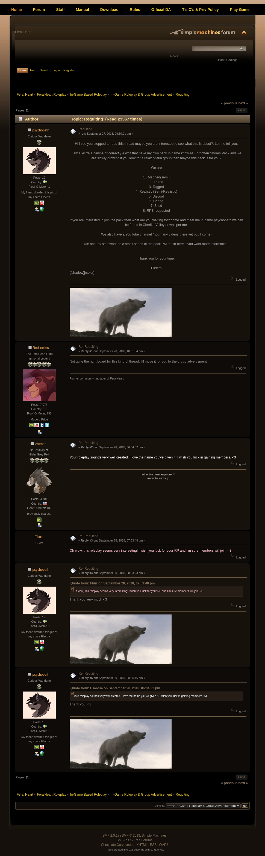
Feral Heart (23, 32)
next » (243, 103)
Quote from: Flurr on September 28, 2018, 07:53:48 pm (112, 583)
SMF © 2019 (131, 835)
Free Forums (143, 840)
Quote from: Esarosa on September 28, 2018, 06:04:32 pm (115, 688)
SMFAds (123, 840)
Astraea (40, 444)
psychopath (41, 130)
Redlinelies (41, 348)
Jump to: (160, 805)
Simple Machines (154, 835)
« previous (229, 103)
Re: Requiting (88, 347)
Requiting (85, 129)
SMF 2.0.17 (110, 835)
